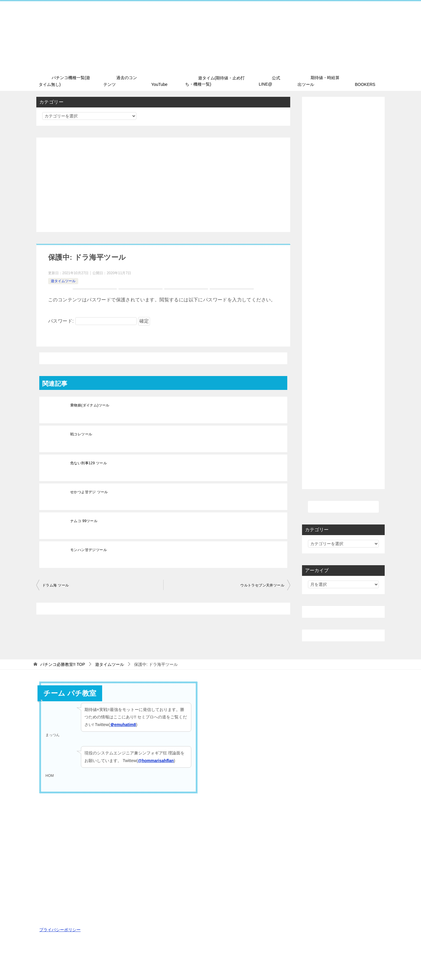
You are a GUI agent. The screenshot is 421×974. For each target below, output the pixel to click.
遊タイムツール (63, 280)
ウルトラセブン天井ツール (262, 584)
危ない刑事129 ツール (88, 462)
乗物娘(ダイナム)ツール (90, 404)
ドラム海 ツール (55, 584)
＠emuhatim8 (123, 723)
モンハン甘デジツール (88, 549)
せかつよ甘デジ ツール (89, 491)
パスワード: (92, 320)
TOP (62, 663)
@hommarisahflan (156, 759)
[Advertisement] (163, 184)
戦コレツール (81, 433)
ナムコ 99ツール (83, 520)
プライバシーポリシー (60, 928)
